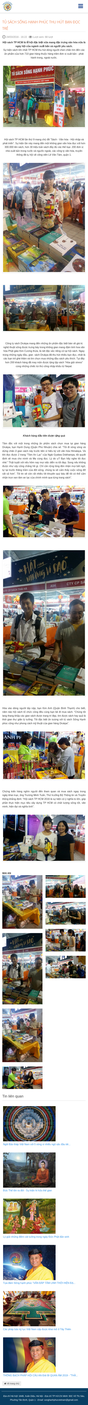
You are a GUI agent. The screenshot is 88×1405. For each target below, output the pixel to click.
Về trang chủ (11, 1383)
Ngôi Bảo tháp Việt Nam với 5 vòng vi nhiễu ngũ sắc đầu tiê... (36, 1144)
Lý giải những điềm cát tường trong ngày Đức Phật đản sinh (36, 1236)
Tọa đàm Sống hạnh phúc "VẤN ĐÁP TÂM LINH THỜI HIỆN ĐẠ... (39, 1283)
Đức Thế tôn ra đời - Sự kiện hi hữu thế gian (27, 1190)
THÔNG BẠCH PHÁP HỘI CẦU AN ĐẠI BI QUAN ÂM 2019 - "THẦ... (40, 1375)
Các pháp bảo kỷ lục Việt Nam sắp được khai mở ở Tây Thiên (37, 1329)
